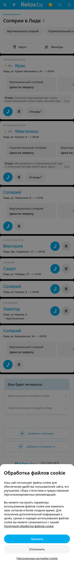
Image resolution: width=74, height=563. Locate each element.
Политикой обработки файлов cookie (29, 526)
